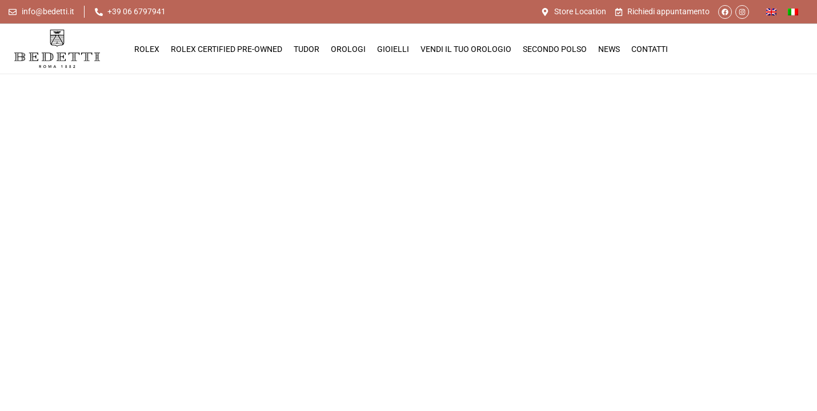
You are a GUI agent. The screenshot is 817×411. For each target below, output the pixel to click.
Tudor (306, 49)
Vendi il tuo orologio (465, 49)
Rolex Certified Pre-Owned (226, 49)
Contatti (649, 49)
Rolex (146, 49)
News (609, 49)
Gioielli (393, 49)
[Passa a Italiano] (793, 12)
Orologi (348, 49)
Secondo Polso (555, 49)
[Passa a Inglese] (771, 12)
